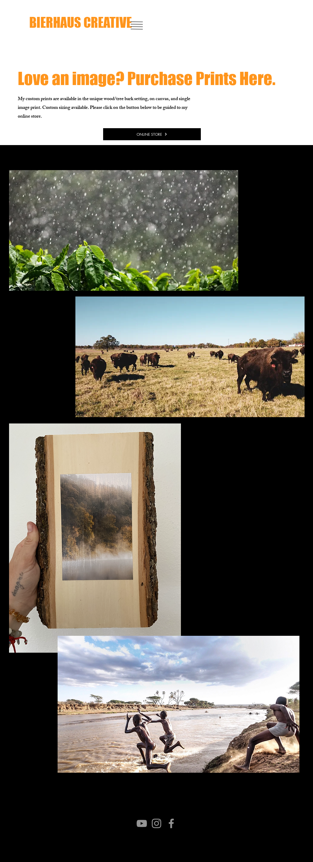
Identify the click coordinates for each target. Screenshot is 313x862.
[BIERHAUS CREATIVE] (97, 22)
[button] (137, 25)
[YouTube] (141, 823)
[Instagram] (156, 823)
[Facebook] (171, 823)
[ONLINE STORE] (152, 134)
